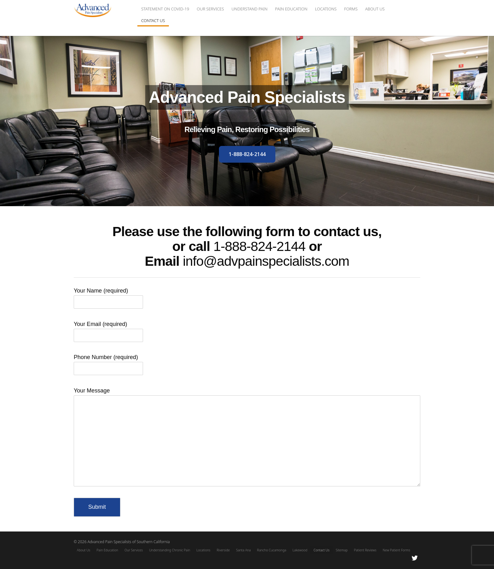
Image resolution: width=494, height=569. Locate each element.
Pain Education (291, 9)
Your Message (247, 395)
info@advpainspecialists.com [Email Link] (266, 261)
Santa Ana (243, 550)
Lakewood (300, 550)
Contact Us (153, 20)
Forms (351, 9)
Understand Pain (249, 9)
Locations (326, 9)
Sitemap (342, 550)
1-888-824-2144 (259, 246)
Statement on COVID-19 (165, 9)
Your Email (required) (108, 330)
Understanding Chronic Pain (169, 550)
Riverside (223, 550)
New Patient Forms (396, 550)
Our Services (210, 9)
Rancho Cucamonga (271, 550)
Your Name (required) (108, 296)
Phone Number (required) (108, 363)
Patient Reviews (365, 550)
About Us (375, 9)
